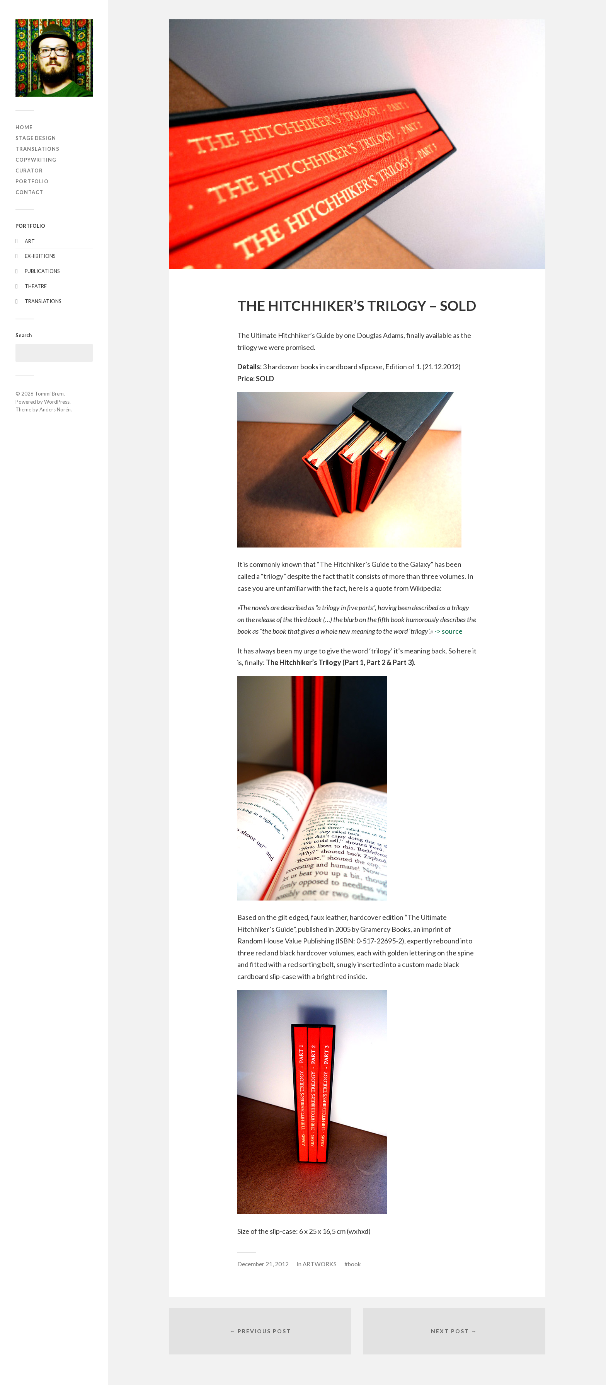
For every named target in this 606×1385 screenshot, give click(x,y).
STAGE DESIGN (35, 138)
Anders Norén (55, 409)
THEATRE (36, 286)
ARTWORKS (320, 1263)
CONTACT (29, 192)
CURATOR (29, 170)
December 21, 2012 (263, 1263)
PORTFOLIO (32, 181)
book (354, 1263)
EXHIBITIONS (40, 256)
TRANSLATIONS (37, 149)
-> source (448, 631)
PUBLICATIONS (42, 271)
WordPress (57, 402)
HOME (23, 127)
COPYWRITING (35, 160)
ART (30, 241)
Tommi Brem (49, 394)
